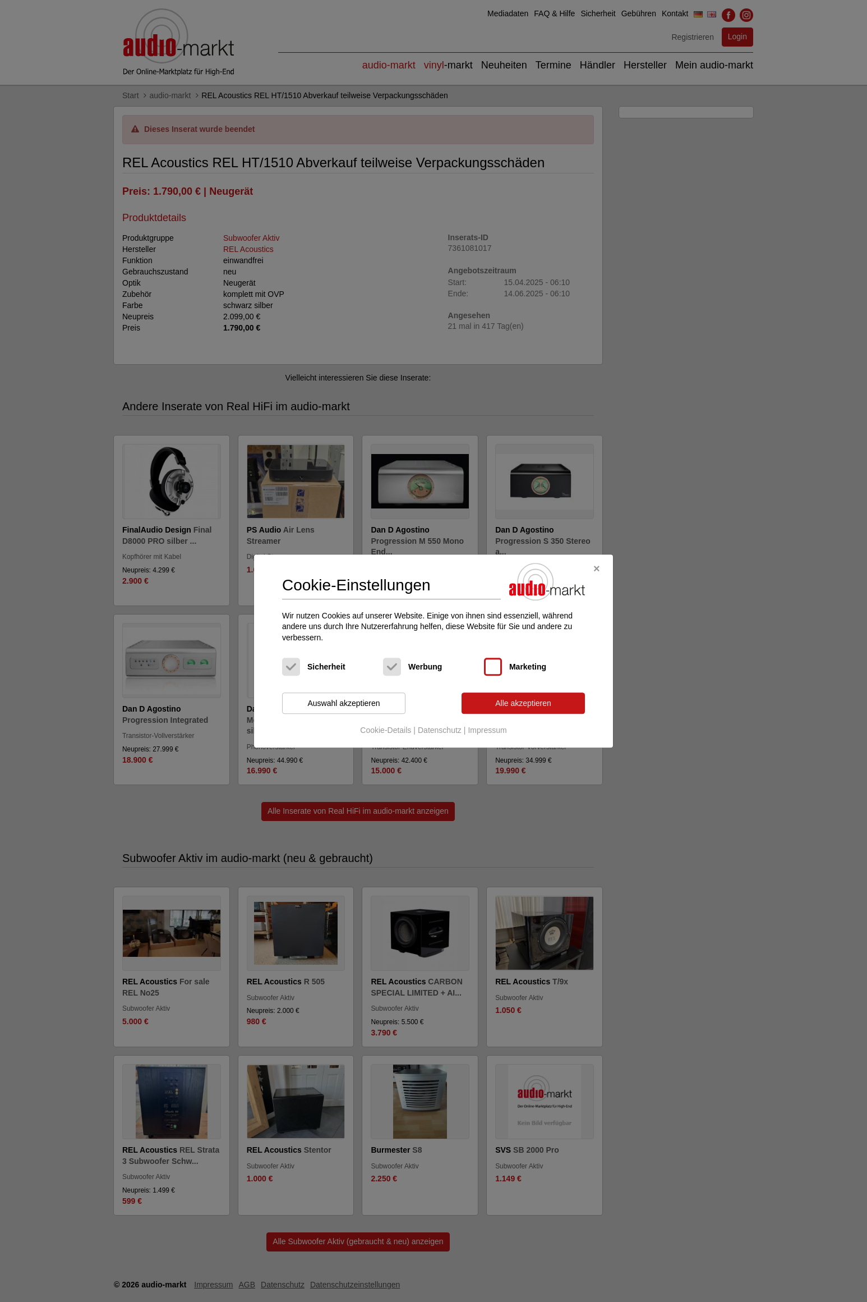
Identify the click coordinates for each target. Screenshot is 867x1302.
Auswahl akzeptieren (343, 703)
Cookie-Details (385, 730)
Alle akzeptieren (523, 703)
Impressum (487, 730)
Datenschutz (440, 730)
